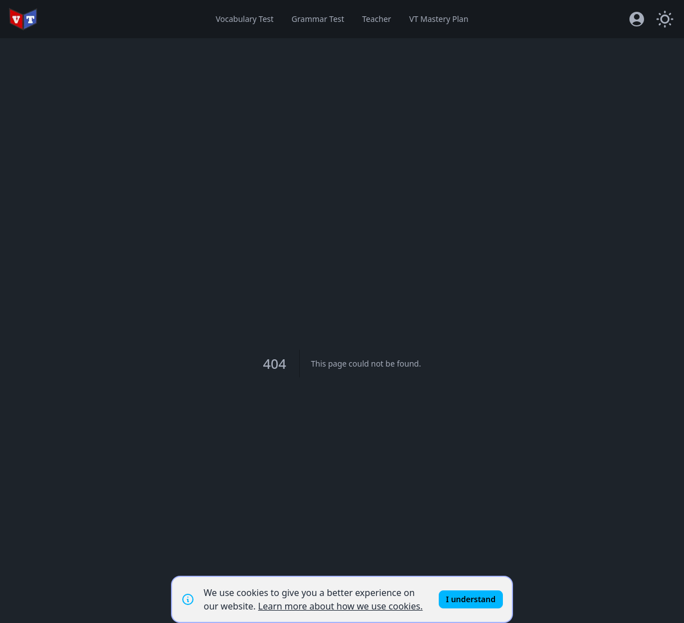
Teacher (377, 18)
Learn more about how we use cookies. (340, 606)
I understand (471, 599)
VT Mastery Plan (438, 18)
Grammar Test (317, 18)
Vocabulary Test (244, 18)
